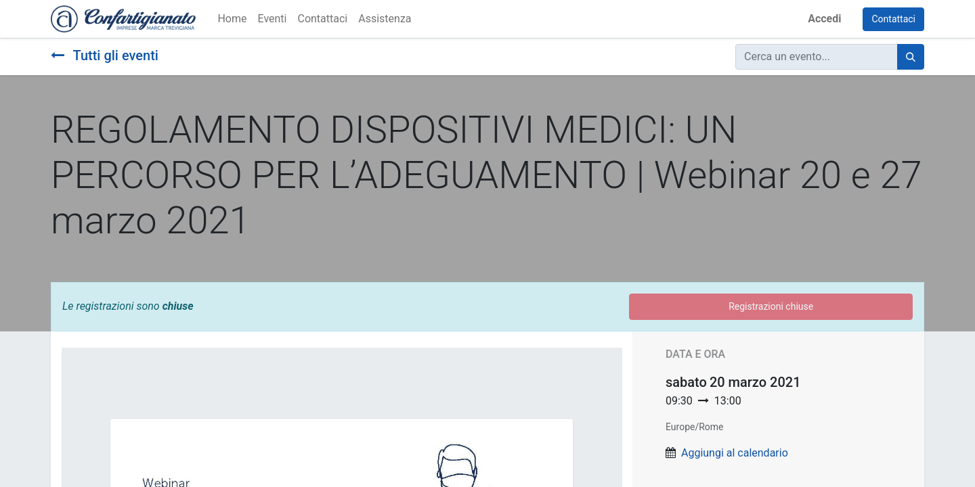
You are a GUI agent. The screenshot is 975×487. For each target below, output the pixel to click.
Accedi (824, 18)
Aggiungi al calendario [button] (734, 452)
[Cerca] (910, 57)
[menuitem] (232, 18)
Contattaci (893, 19)
